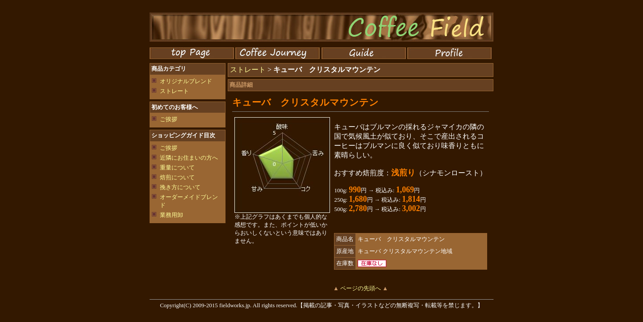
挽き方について (180, 187)
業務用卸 (171, 215)
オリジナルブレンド (186, 81)
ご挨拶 (168, 119)
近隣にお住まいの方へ (189, 157)
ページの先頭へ (360, 288)
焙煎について (177, 177)
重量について (177, 167)
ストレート (174, 91)
